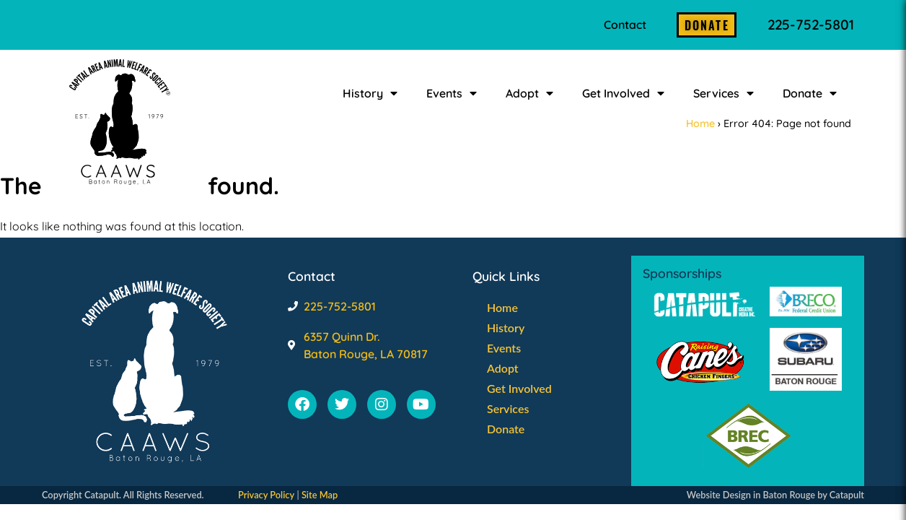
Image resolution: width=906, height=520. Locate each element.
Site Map (320, 494)
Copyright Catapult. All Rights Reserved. (123, 494)
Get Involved (623, 93)
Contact (625, 24)
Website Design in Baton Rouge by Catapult (775, 494)
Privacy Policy (266, 494)
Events (451, 93)
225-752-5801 (811, 24)
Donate (810, 93)
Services (723, 93)
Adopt (529, 93)
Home (700, 123)
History (370, 93)
